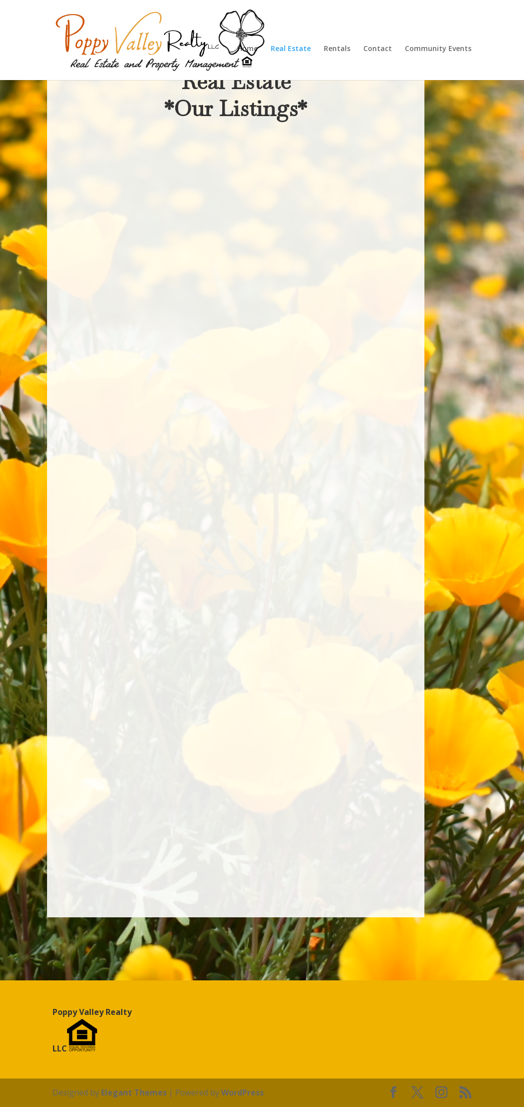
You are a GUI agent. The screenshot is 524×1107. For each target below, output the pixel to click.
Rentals (337, 49)
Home (247, 49)
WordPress (242, 1092)
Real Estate (291, 49)
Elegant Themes (134, 1092)
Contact (377, 49)
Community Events (438, 49)
